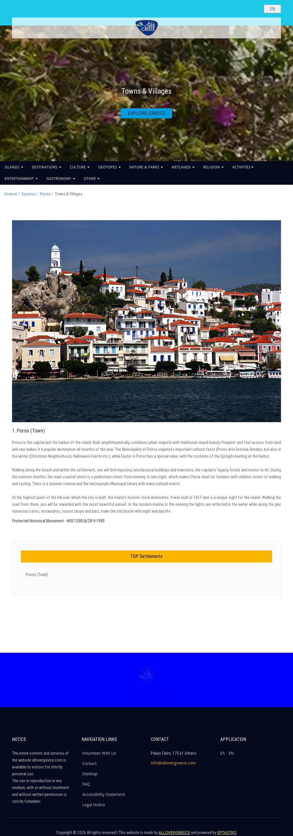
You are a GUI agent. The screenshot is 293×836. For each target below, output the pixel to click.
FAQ (86, 784)
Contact (89, 763)
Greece (10, 193)
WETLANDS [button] (183, 167)
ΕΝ (231, 753)
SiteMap (90, 773)
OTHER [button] (92, 178)
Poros (45, 193)
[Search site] (255, 8)
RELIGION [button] (213, 167)
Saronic (28, 193)
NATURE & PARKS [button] (146, 167)
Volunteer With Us (99, 753)
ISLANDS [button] (14, 167)
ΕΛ (222, 753)
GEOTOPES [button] (109, 167)
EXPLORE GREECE (146, 113)
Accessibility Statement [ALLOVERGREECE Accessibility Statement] (103, 794)
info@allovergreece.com (173, 763)
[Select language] (272, 9)
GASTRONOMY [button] (60, 178)
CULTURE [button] (80, 167)
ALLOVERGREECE (174, 832)
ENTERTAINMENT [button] (21, 178)
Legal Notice (93, 804)
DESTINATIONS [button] (46, 167)
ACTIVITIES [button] (243, 167)
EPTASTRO (227, 832)
